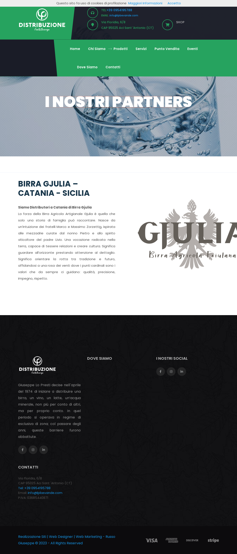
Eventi (192, 49)
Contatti (113, 67)
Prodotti (121, 49)
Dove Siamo (87, 67)
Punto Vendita (167, 49)
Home (75, 49)
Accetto (174, 3)
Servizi (141, 49)
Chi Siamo (97, 49)
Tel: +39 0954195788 (34, 488)
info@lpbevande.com (123, 15)
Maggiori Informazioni (145, 3)
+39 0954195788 (119, 10)
